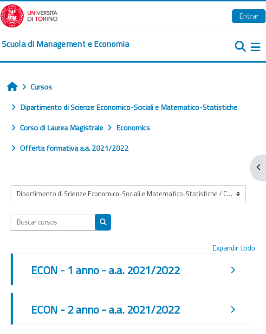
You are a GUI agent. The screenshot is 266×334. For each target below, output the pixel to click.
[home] (65, 44)
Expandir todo (233, 247)
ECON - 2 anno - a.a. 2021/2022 (105, 309)
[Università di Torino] (29, 14)
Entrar (249, 15)
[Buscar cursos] (53, 222)
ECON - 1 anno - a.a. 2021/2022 (105, 270)
